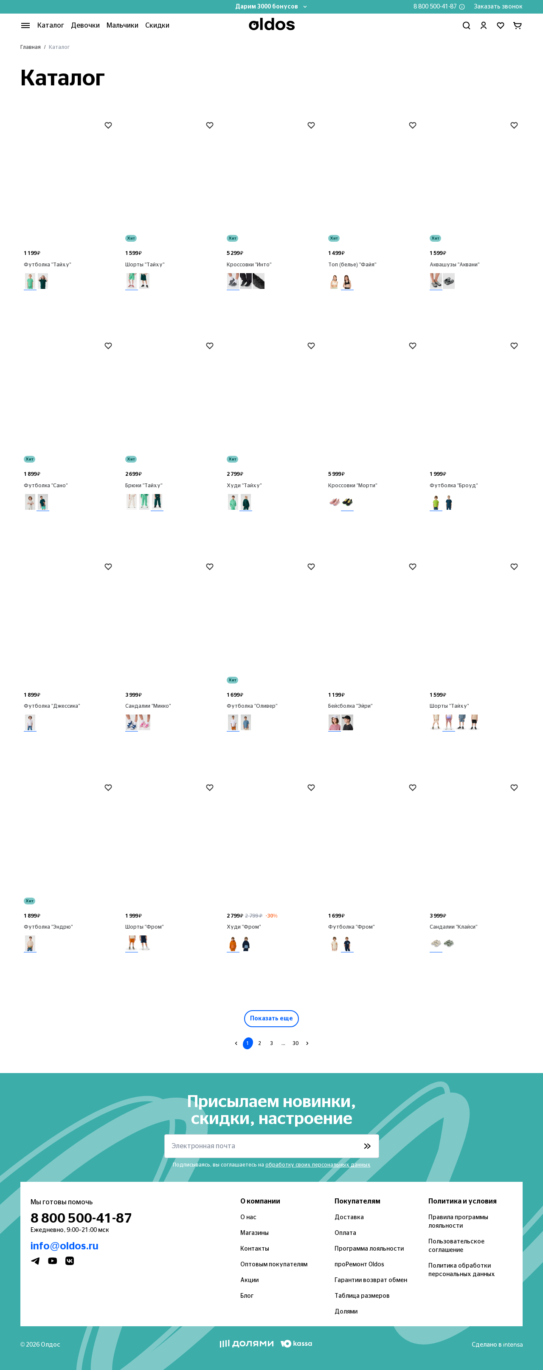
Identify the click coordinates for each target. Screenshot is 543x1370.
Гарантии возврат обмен (371, 1280)
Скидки (157, 25)
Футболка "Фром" (351, 926)
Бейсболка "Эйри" (350, 706)
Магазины (254, 1233)
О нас (248, 1217)
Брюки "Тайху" (144, 485)
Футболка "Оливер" (252, 706)
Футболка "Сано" (46, 485)
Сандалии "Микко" (148, 706)
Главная (30, 47)
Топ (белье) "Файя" (352, 264)
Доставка (349, 1217)
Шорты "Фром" (144, 926)
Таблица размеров (362, 1296)
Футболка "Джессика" (52, 706)
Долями (346, 1312)
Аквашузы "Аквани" (455, 264)
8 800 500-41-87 (435, 7)
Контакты (254, 1249)
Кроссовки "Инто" (249, 264)
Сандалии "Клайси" (454, 926)
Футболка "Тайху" (47, 264)
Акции (249, 1280)
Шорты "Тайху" (145, 264)
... (283, 1043)
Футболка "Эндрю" (48, 926)
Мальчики (122, 25)
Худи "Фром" (244, 926)
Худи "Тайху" (244, 485)
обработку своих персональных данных (318, 1164)
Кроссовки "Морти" (352, 485)
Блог (246, 1296)
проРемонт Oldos (359, 1265)
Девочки (85, 25)
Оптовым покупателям (273, 1265)
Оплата (345, 1233)
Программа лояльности (369, 1249)
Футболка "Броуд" (454, 485)
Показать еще (271, 1019)
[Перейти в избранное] (500, 25)
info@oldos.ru (64, 1246)
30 (295, 1043)
